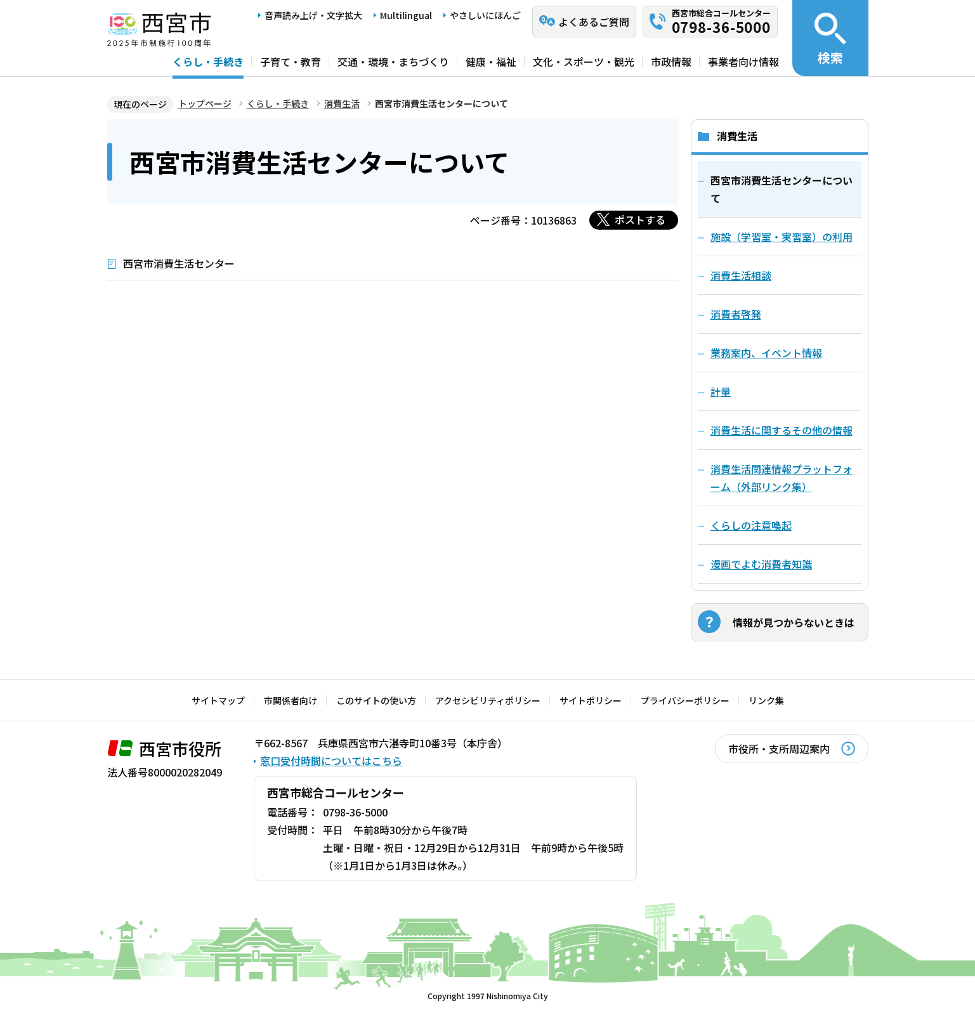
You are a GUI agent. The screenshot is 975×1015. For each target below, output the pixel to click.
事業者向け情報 (743, 61)
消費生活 (342, 103)
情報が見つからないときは (793, 622)
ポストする (640, 219)
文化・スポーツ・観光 (583, 61)
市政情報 (671, 61)
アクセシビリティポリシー (487, 700)
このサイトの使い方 (376, 700)
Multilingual (406, 15)
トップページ (205, 103)
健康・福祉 (491, 61)
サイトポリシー (590, 700)
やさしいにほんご (485, 15)
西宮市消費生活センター (179, 263)
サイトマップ (218, 700)
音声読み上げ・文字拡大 (313, 15)
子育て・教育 (290, 61)
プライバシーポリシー (685, 700)
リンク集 (766, 700)
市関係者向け (290, 700)
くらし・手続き (208, 61)
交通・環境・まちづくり (393, 61)
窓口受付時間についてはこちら (331, 760)
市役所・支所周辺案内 (779, 748)
